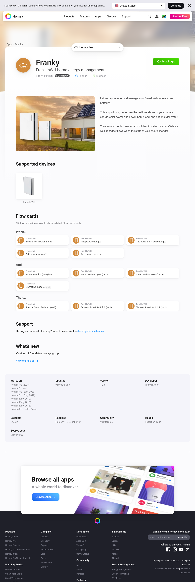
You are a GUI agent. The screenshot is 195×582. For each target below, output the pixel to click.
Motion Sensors (12, 569)
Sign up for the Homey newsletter (171, 531)
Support (126, 19)
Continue (176, 5)
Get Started (81, 536)
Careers (44, 536)
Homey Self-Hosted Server (17, 549)
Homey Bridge (11, 554)
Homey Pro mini (12, 545)
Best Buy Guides (14, 564)
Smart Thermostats (14, 578)
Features (85, 19)
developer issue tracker (90, 331)
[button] (138, 6)
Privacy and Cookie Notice (167, 569)
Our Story (45, 541)
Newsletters (46, 562)
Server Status (82, 554)
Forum (79, 569)
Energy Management (121, 569)
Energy (14, 422)
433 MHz (116, 549)
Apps (98, 19)
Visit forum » (106, 422)
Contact (44, 567)
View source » (18, 434)
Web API (80, 545)
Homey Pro (10, 541)
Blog (43, 554)
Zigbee (115, 541)
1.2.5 (102, 384)
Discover (111, 19)
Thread (115, 558)
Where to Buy (47, 549)
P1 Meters (117, 578)
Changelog (81, 549)
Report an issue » (154, 422)
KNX (114, 545)
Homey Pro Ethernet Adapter (18, 558)
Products (69, 19)
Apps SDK (81, 541)
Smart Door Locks (13, 574)
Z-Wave (115, 536)
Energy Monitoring (120, 574)
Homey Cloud (11, 536)
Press (43, 558)
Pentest (80, 574)
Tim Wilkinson (152, 384)
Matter (115, 554)
